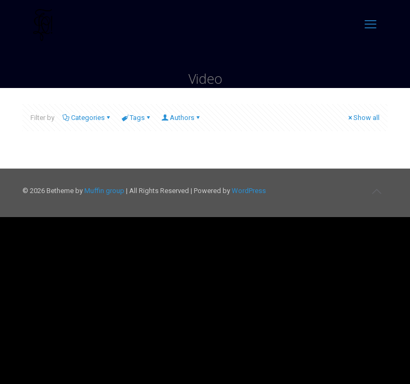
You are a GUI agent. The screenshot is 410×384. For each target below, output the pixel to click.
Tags (136, 118)
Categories (87, 118)
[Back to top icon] (376, 191)
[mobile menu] (370, 24)
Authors (181, 118)
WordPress (249, 191)
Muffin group (104, 191)
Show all (363, 118)
